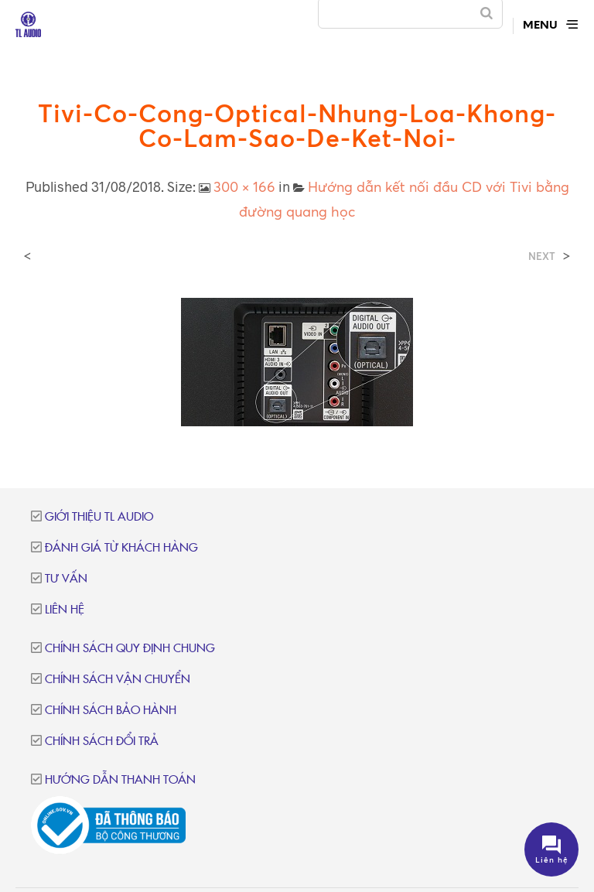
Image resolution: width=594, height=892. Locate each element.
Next (541, 256)
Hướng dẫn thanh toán (120, 780)
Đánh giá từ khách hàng (121, 548)
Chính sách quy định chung (130, 648)
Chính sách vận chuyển (117, 679)
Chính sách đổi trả (102, 741)
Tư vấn (66, 579)
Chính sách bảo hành (110, 710)
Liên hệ (64, 610)
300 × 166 (244, 186)
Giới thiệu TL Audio (99, 517)
